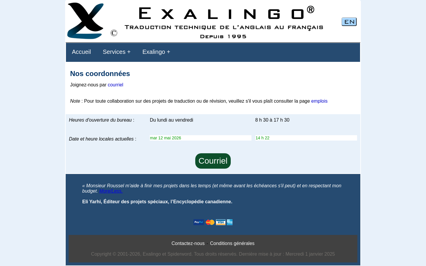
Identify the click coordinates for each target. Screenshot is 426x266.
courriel (115, 84)
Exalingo (153, 52)
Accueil (81, 52)
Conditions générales (232, 243)
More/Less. (111, 191)
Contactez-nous (188, 243)
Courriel (213, 160)
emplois (319, 101)
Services (114, 52)
